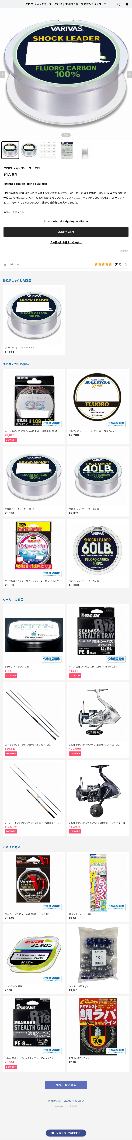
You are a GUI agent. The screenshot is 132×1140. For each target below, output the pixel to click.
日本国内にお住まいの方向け (66, 242)
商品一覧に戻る (66, 1085)
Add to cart (66, 232)
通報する (124, 251)
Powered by (66, 1106)
